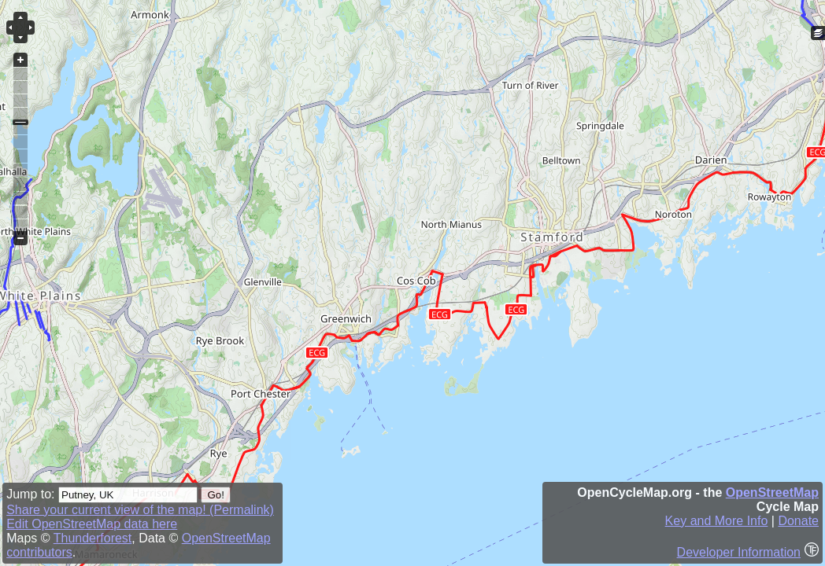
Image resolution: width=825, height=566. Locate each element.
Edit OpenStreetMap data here (91, 524)
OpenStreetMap (772, 492)
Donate (798, 520)
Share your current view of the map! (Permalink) (140, 509)
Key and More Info (716, 520)
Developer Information (739, 552)
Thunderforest (93, 538)
